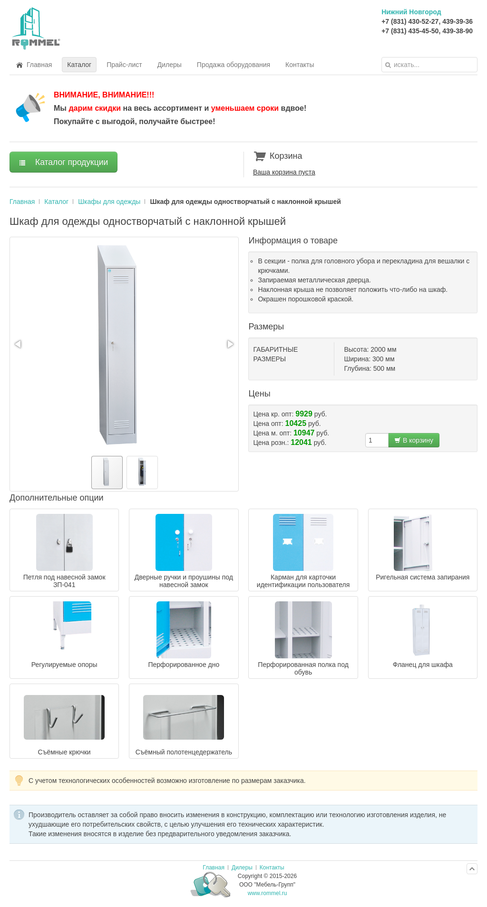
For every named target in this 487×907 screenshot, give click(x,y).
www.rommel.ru (267, 893)
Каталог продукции (63, 162)
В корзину (413, 440)
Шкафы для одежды (109, 201)
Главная (22, 201)
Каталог (56, 201)
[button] (18, 344)
